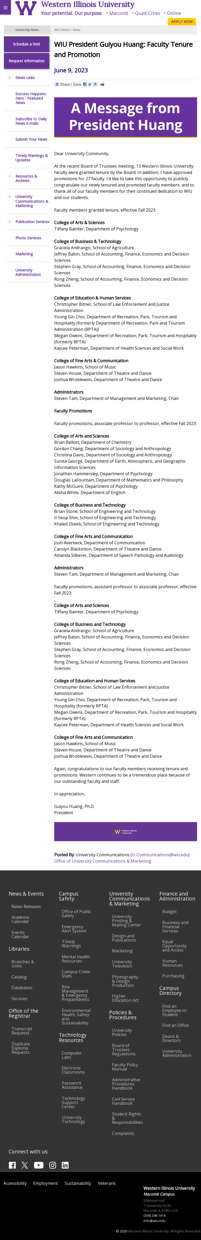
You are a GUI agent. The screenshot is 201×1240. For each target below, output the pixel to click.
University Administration (28, 272)
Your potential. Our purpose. (72, 13)
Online (174, 13)
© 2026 (121, 1231)
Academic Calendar (21, 919)
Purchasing (173, 976)
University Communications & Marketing (31, 201)
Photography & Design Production (125, 981)
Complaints (123, 1133)
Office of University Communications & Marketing (102, 861)
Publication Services (32, 221)
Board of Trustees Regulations (124, 1050)
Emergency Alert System (74, 929)
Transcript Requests (22, 1031)
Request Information (26, 61)
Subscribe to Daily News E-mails (31, 121)
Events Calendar (20, 934)
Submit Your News (31, 139)
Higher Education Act (125, 998)
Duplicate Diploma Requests (21, 1048)
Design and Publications (124, 938)
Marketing (24, 254)
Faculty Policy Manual (125, 1067)
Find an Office (175, 1025)
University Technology (73, 1119)
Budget (169, 911)
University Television (122, 964)
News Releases (26, 906)
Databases (22, 987)
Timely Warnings (71, 944)
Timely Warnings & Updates (31, 157)
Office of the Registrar (23, 1013)
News (76, 30)
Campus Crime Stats (76, 974)
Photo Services (28, 238)
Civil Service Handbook (123, 1101)
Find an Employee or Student (174, 1010)
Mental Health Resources (76, 959)
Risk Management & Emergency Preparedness (75, 993)
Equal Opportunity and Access (174, 946)
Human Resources (172, 963)
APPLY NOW (182, 21)
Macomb (118, 13)
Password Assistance (72, 1085)
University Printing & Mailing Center (126, 921)
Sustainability (78, 1183)
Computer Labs (72, 1055)
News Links (25, 77)
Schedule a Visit (26, 44)
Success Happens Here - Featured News (30, 98)
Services (19, 998)
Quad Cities (147, 13)
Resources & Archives (26, 178)
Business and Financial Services (175, 927)
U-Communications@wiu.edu (160, 855)
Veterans (107, 1183)
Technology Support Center (73, 1102)
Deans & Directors (171, 1038)
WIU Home (61, 30)
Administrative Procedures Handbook (126, 1084)
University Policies (122, 1032)
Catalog (19, 977)
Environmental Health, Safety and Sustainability (76, 1016)
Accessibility (15, 1183)
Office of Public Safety (76, 914)
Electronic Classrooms (73, 1070)
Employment (45, 1183)
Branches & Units (23, 964)
